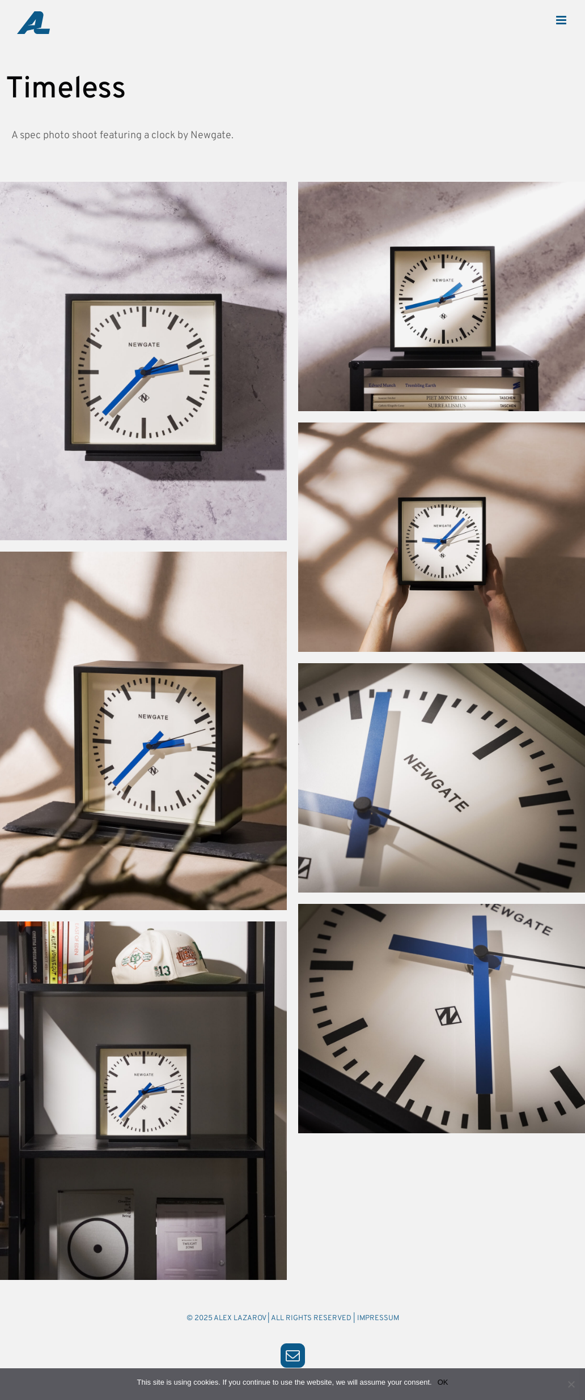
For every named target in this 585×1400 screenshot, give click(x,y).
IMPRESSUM (378, 1318)
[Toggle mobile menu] (562, 20)
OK (443, 1382)
